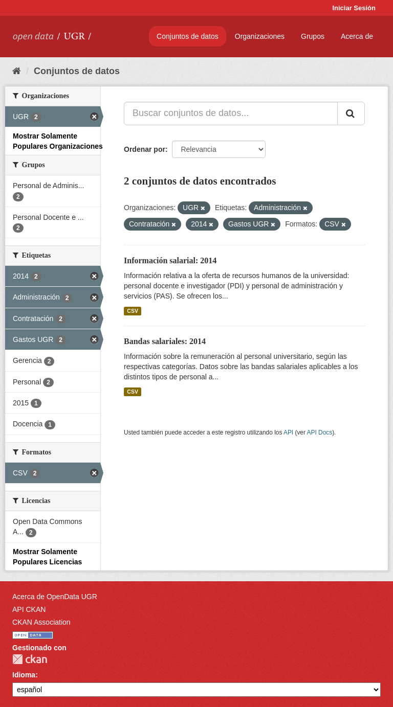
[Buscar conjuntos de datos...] (231, 113)
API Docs (320, 432)
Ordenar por (144, 149)
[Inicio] (16, 71)
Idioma (23, 675)
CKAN (29, 659)
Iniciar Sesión (354, 8)
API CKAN (29, 609)
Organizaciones (260, 36)
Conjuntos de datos (188, 36)
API (288, 432)
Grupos (312, 36)
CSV (132, 311)
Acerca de (357, 36)
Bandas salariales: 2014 (165, 341)
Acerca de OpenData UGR (54, 596)
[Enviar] (351, 113)
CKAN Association (41, 622)
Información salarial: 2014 (170, 260)
